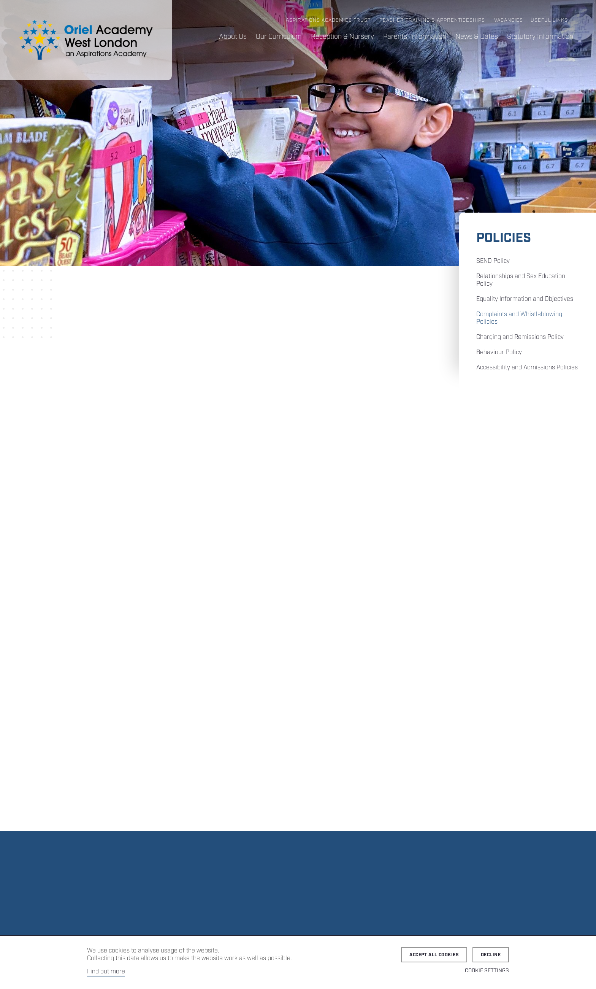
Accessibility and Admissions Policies (527, 368)
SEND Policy (493, 261)
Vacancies (508, 20)
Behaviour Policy (499, 352)
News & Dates (476, 36)
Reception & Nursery (342, 36)
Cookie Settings (487, 970)
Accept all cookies (434, 955)
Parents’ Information (414, 36)
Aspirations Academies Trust (328, 20)
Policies (503, 238)
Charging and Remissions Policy (520, 337)
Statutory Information (540, 36)
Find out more (106, 972)
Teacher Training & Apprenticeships (432, 20)
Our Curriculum (279, 36)
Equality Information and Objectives (524, 299)
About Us (233, 36)
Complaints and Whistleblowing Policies (519, 318)
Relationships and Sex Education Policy (520, 280)
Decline (491, 955)
